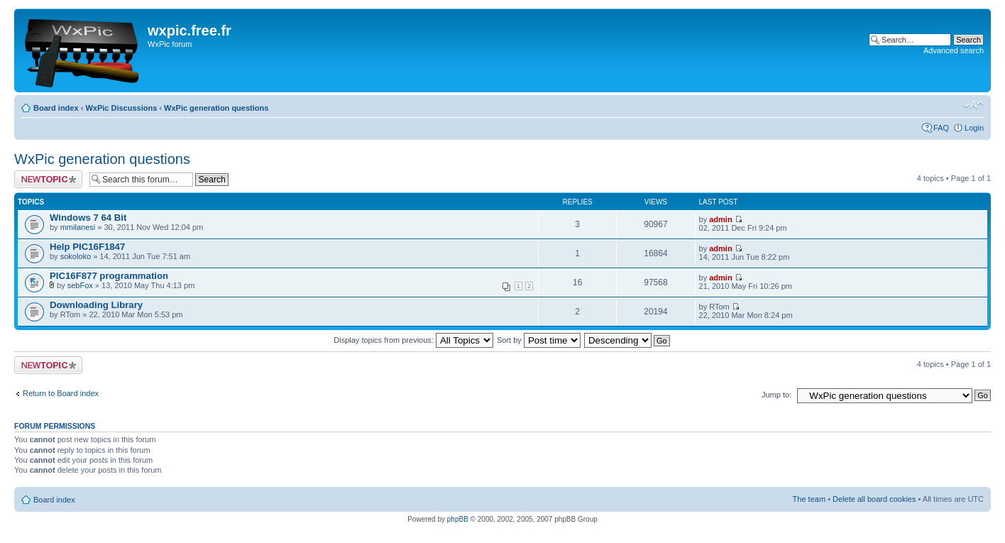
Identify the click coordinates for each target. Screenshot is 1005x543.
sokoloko (75, 256)
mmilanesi (78, 227)
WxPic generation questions (216, 108)
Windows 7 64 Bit (88, 217)
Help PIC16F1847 (87, 246)
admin (720, 219)
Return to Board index (61, 393)
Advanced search (953, 50)
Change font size (973, 105)
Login (974, 128)
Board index (56, 108)
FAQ (941, 128)
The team (809, 499)
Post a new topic (48, 179)
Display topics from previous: (413, 340)
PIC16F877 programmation (109, 275)
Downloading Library (96, 305)
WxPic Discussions (121, 108)
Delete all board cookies (874, 499)
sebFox (80, 285)
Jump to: (776, 394)
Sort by (539, 340)
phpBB (457, 519)
